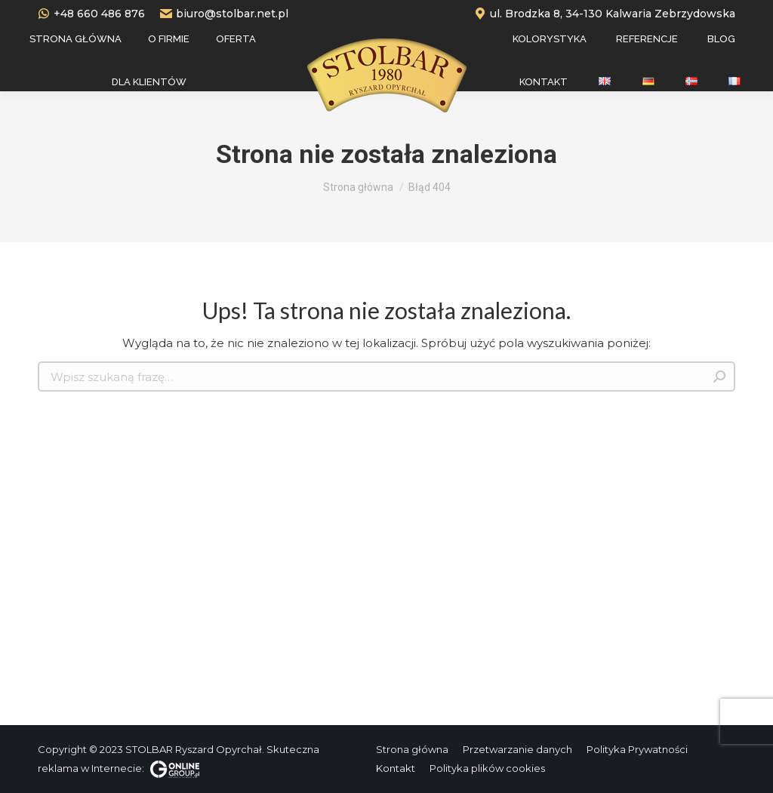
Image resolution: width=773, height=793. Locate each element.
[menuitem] (76, 39)
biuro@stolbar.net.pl (224, 13)
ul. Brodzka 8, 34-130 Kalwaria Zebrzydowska (604, 13)
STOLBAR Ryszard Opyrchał (193, 749)
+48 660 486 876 (91, 13)
